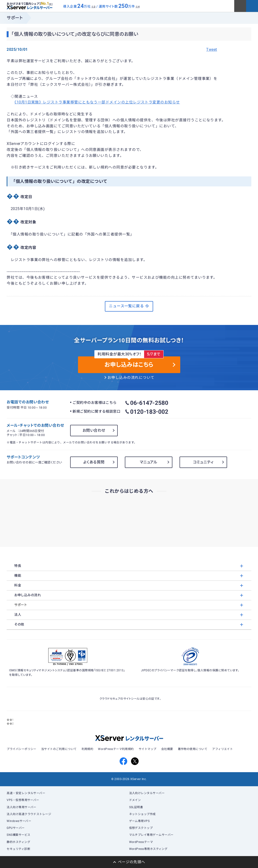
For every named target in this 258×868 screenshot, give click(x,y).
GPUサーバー (15, 828)
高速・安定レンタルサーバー (26, 793)
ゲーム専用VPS (139, 821)
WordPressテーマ (141, 842)
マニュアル (148, 462)
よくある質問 (94, 462)
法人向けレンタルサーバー (147, 793)
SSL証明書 (136, 807)
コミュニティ (203, 462)
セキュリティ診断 (18, 849)
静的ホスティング (18, 842)
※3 (93, 6)
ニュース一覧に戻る (129, 306)
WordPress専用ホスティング (148, 849)
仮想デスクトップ (141, 828)
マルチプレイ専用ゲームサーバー (151, 835)
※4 (138, 6)
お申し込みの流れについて (131, 377)
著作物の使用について (193, 749)
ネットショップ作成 (142, 814)
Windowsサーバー (19, 821)
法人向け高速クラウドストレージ (29, 814)
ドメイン (135, 800)
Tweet (211, 49)
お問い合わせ (94, 430)
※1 (51, 4)
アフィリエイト (222, 749)
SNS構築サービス (18, 835)
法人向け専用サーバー (21, 807)
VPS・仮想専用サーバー (23, 800)
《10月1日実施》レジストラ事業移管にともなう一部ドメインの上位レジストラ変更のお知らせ (97, 102)
